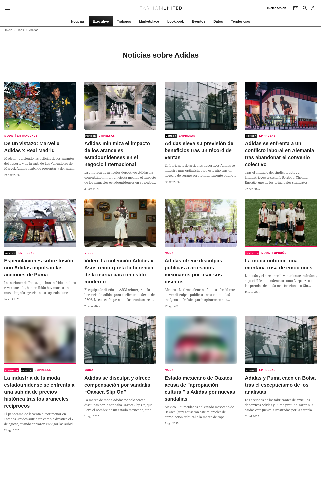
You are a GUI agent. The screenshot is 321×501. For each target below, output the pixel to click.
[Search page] (304, 8)
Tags (20, 30)
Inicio (8, 30)
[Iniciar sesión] (276, 8)
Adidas (34, 30)
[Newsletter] (295, 8)
